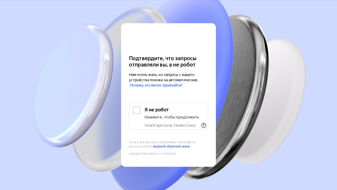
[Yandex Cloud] (168, 39)
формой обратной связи (171, 146)
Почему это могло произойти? (156, 85)
